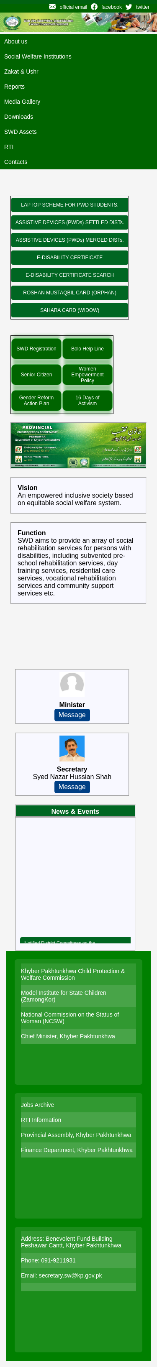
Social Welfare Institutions (38, 56)
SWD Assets (20, 131)
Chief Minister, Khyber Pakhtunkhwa (68, 1036)
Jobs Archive (37, 1104)
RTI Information (41, 1120)
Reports (14, 86)
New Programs (61, 188)
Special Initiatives (65, 327)
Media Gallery (22, 101)
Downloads (18, 116)
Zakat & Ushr (21, 71)
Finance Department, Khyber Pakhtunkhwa (77, 1150)
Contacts (15, 161)
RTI (8, 146)
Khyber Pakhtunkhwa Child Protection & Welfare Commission (73, 974)
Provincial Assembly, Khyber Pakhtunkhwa (76, 1135)
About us (15, 41)
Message (72, 714)
